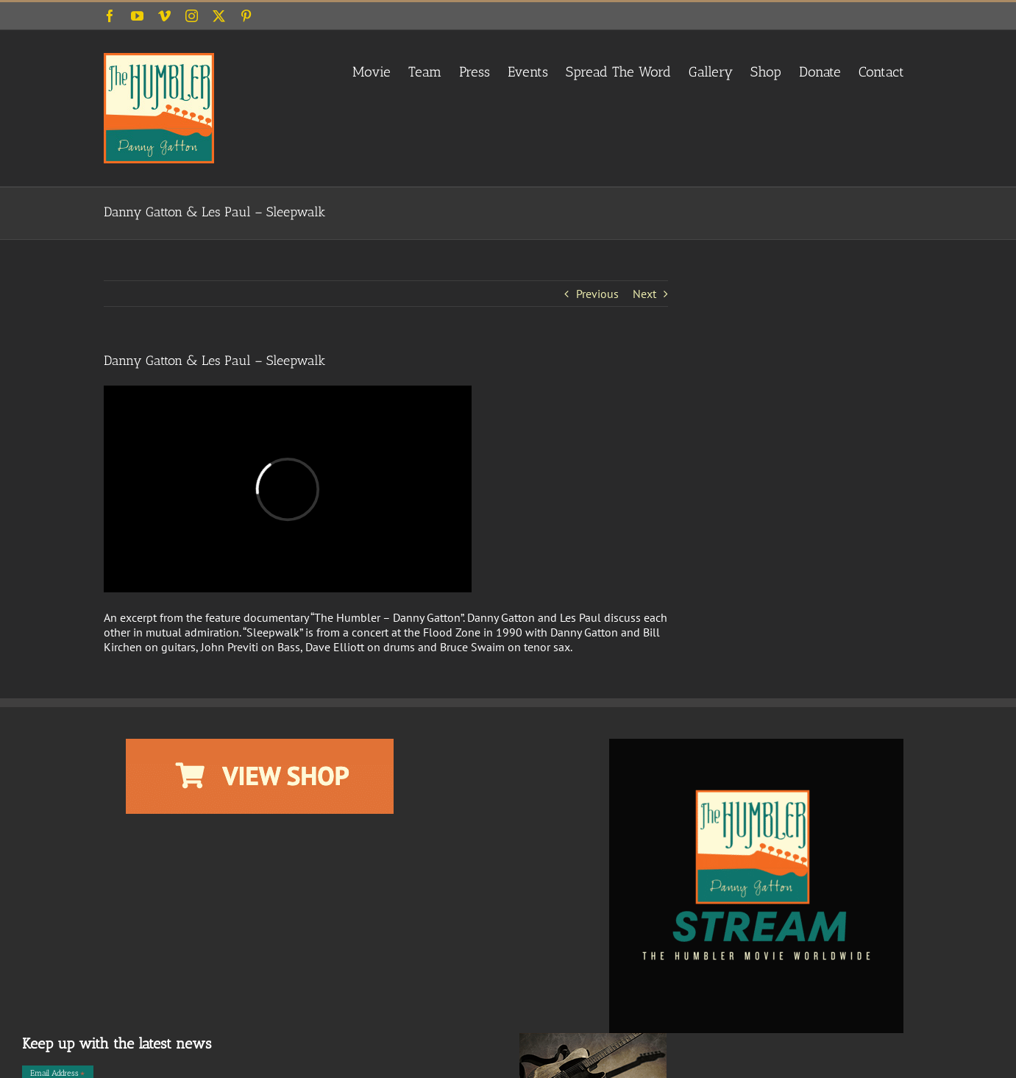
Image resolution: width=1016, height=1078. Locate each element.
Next (644, 293)
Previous (597, 293)
